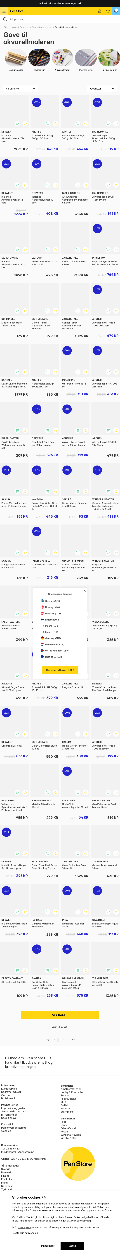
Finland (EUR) (50, 619)
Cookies (6, 1130)
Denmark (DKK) (51, 613)
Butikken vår (8, 1098)
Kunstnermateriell (71, 1088)
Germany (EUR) (51, 638)
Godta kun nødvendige (25, 1232)
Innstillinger (47, 1245)
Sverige (5, 1169)
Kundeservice (9, 1088)
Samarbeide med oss (13, 1111)
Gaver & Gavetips (20, 27)
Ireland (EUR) (50, 626)
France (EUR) (50, 632)
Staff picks (67, 1111)
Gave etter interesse (41, 27)
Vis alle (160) (68, 1138)
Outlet (64, 1105)
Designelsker (16, 60)
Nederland (7, 1186)
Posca (64, 1131)
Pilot (63, 1121)
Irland (4, 1182)
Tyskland (6, 1189)
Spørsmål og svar (11, 1091)
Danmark (6, 1172)
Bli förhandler (9, 1114)
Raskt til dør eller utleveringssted (60, 3)
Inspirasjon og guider (13, 1108)
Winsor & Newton (71, 1134)
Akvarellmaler (62, 60)
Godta (72, 1245)
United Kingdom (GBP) (55, 650)
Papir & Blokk (68, 1098)
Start (6, 27)
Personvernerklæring (13, 1127)
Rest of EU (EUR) (52, 656)
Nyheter (65, 1108)
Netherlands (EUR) (52, 644)
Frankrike (6, 1179)
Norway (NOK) (50, 607)
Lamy (64, 1125)
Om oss (5, 1095)
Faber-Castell (69, 1128)
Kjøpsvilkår (7, 1124)
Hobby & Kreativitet (72, 1092)
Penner (65, 1095)
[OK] (60, 19)
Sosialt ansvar (9, 1117)
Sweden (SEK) (50, 601)
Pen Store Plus (9, 1104)
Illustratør (39, 60)
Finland (5, 1175)
